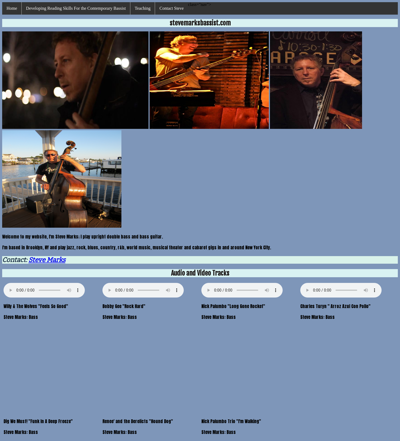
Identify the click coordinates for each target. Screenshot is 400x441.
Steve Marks (46, 260)
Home (12, 8)
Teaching (142, 8)
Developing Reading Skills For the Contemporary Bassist (76, 8)
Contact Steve (171, 8)
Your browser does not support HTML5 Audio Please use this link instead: (44, 290)
